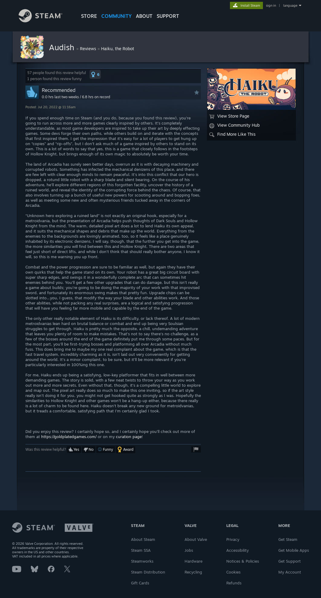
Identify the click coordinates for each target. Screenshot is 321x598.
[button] (95, 74)
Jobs (189, 550)
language (290, 5)
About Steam (143, 539)
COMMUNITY (116, 16)
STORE (89, 16)
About (144, 16)
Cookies (233, 572)
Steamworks (142, 561)
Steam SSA (141, 550)
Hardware (193, 561)
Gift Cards (140, 582)
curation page (129, 436)
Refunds (233, 582)
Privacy (232, 539)
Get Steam (287, 539)
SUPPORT (168, 16)
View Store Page (229, 116)
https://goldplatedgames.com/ (69, 436)
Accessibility (237, 550)
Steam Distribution (148, 572)
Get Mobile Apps (293, 550)
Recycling (193, 572)
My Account (289, 572)
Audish (62, 47)
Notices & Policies (242, 561)
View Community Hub (234, 125)
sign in (271, 5)
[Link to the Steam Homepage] (45, 20)
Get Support (289, 561)
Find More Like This (232, 134)
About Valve (196, 539)
